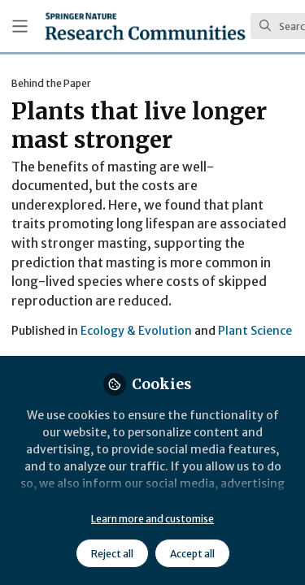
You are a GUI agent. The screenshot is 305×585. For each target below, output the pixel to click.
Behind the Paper (51, 83)
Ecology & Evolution (136, 330)
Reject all (112, 554)
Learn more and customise (152, 519)
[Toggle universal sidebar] (20, 26)
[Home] (145, 26)
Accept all (192, 554)
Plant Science (255, 330)
